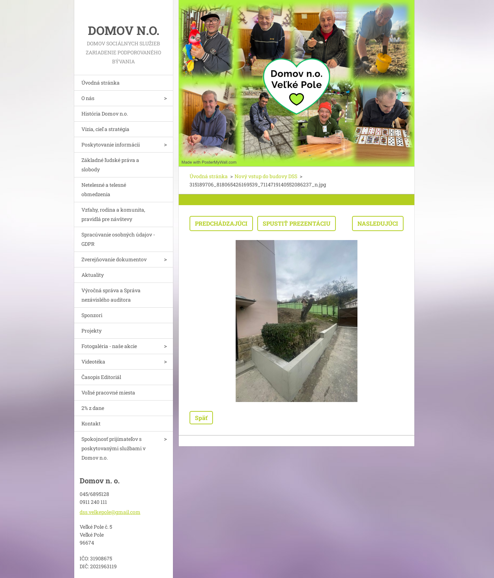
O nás (87, 98)
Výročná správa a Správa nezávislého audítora (111, 295)
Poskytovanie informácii (110, 144)
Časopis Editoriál (101, 377)
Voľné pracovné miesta (108, 392)
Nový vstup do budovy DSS (266, 176)
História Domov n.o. (104, 113)
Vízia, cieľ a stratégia (105, 129)
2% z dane (92, 408)
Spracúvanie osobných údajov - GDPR (118, 239)
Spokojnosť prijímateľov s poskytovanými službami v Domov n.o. (113, 448)
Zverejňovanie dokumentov (114, 259)
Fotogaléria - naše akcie (109, 346)
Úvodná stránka (100, 82)
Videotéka (93, 361)
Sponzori (91, 315)
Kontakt (91, 423)
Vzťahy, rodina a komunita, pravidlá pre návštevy (113, 214)
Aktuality (92, 274)
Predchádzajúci (221, 223)
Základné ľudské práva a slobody (110, 165)
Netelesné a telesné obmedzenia (103, 189)
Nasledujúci (377, 223)
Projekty (91, 330)
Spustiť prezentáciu (296, 223)
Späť (201, 417)
